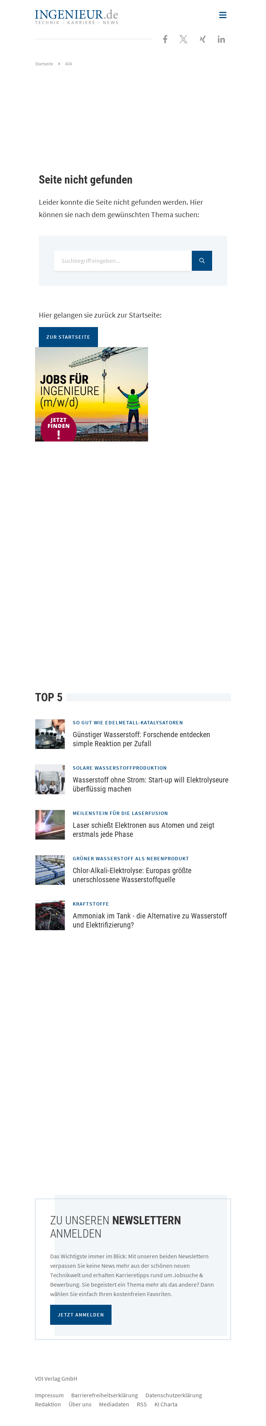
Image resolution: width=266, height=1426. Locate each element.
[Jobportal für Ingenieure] (133, 394)
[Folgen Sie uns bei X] (183, 38)
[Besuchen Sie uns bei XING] (203, 38)
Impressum (49, 1395)
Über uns (80, 1404)
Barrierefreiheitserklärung (104, 1395)
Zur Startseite (68, 336)
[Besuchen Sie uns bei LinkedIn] (221, 38)
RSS (142, 1404)
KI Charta (165, 1404)
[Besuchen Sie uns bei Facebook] (165, 38)
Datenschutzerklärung (173, 1395)
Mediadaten (114, 1404)
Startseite (44, 63)
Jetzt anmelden (81, 1314)
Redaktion (48, 1404)
